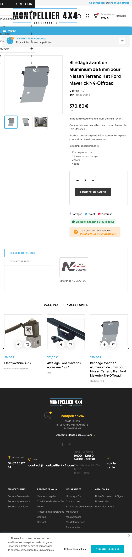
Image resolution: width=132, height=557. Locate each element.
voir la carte (111, 466)
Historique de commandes (73, 499)
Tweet (91, 214)
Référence (65, 281)
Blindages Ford (97, 381)
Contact (41, 522)
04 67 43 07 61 (16, 466)
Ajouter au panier (93, 192)
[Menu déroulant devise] (122, 16)
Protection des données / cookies (51, 515)
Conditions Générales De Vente (50, 504)
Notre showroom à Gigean (109, 496)
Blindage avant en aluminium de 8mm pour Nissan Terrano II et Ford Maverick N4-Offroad (108, 369)
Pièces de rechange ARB (16, 369)
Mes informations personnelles (75, 525)
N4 (82, 91)
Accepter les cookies (107, 548)
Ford (49, 373)
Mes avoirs (72, 512)
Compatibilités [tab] (20, 261)
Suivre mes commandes (79, 507)
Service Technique (18, 507)
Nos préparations (104, 507)
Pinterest (106, 214)
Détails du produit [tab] (22, 253)
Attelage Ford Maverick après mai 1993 (64, 365)
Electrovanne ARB (17, 363)
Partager (77, 214)
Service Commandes (19, 496)
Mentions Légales (46, 496)
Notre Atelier (102, 501)
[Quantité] (85, 181)
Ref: (71, 95)
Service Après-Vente (19, 501)
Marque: (74, 91)
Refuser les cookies (75, 549)
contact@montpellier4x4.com (74, 435)
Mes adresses (73, 517)
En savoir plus (46, 549)
